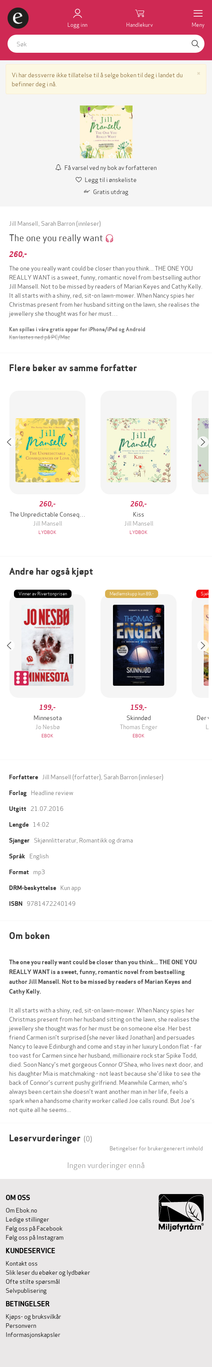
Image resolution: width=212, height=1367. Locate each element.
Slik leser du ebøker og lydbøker (48, 1272)
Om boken (29, 936)
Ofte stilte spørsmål (33, 1281)
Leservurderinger (50, 1138)
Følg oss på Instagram (35, 1236)
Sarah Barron (58, 223)
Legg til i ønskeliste (106, 179)
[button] (12, 464)
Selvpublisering (26, 1290)
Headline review (52, 792)
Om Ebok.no (21, 1209)
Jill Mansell (23, 223)
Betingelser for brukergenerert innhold (156, 1148)
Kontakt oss (22, 1262)
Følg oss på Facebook (34, 1227)
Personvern (21, 1325)
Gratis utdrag (106, 191)
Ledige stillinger (27, 1218)
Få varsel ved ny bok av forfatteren (106, 167)
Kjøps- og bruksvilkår (33, 1316)
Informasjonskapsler (33, 1334)
